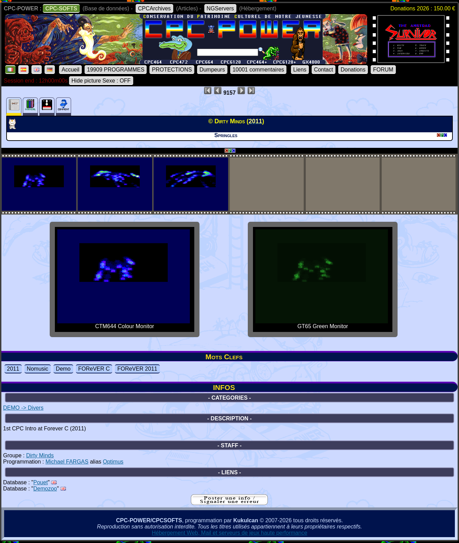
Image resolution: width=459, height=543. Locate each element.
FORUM (383, 70)
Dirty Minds (40, 455)
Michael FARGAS (67, 462)
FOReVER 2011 (137, 369)
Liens (299, 70)
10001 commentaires (258, 70)
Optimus (113, 462)
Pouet (40, 482)
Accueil (70, 70)
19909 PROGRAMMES (115, 70)
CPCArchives (154, 8)
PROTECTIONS (172, 70)
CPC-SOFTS (61, 8)
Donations (353, 70)
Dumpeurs (212, 70)
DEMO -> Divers (23, 408)
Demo (63, 369)
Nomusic (37, 369)
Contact (323, 70)
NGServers (220, 8)
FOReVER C (94, 369)
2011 (13, 369)
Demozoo (45, 489)
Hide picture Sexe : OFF (101, 81)
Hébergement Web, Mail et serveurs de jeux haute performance (229, 533)
